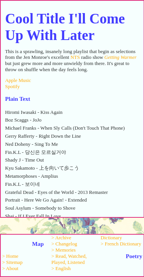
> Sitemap (12, 262)
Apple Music (18, 80)
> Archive (61, 237)
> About (10, 268)
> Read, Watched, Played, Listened (69, 259)
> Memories (63, 250)
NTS (75, 57)
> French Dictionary (121, 244)
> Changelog (64, 244)
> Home (10, 256)
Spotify (12, 86)
